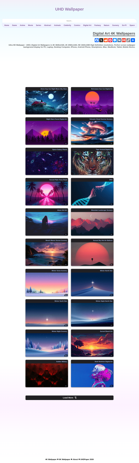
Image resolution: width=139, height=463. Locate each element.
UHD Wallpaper (69, 9)
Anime (22, 25)
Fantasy (97, 25)
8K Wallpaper (64, 459)
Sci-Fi (124, 25)
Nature (106, 25)
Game (14, 25)
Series (38, 25)
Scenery (115, 25)
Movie (30, 25)
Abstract (47, 25)
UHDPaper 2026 (87, 459)
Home (6, 25)
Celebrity (67, 25)
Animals (57, 25)
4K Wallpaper (51, 459)
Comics (77, 25)
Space (132, 25)
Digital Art (87, 25)
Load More (70, 397)
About (75, 459)
